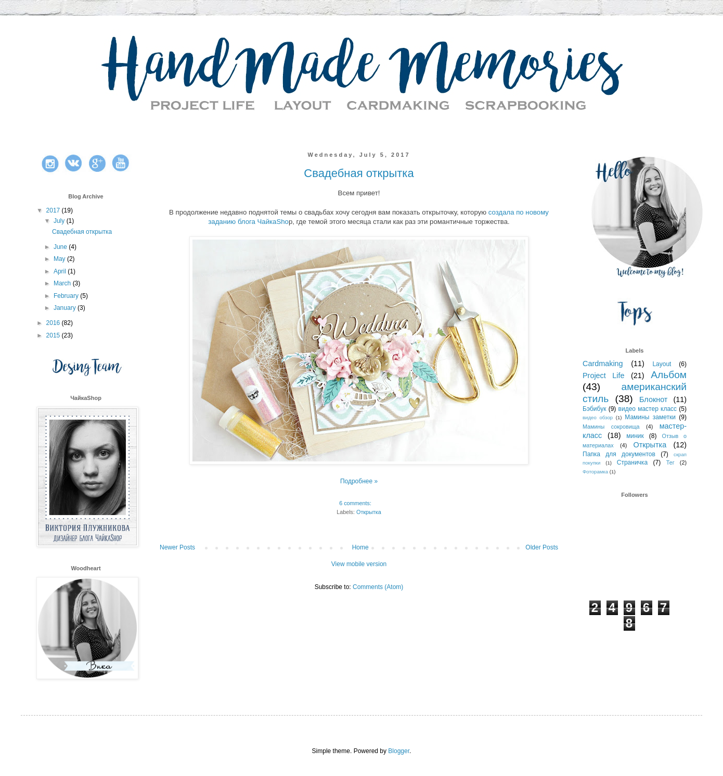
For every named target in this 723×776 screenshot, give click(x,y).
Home (360, 547)
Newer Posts (177, 547)
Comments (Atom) (378, 587)
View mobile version (359, 564)
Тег (670, 462)
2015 (54, 335)
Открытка (368, 512)
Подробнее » (359, 481)
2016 (54, 323)
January (66, 307)
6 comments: (356, 503)
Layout (661, 364)
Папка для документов (619, 454)
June (61, 247)
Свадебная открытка (359, 173)
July (60, 220)
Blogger (398, 751)
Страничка (632, 462)
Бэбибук (594, 408)
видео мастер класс (647, 408)
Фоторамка (595, 471)
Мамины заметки (650, 417)
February (67, 295)
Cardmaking (603, 363)
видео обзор (598, 417)
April (61, 271)
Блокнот (653, 399)
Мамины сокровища (611, 426)
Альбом (669, 374)
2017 (54, 210)
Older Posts (541, 547)
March (63, 283)
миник (635, 436)
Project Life (604, 375)
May (60, 258)
